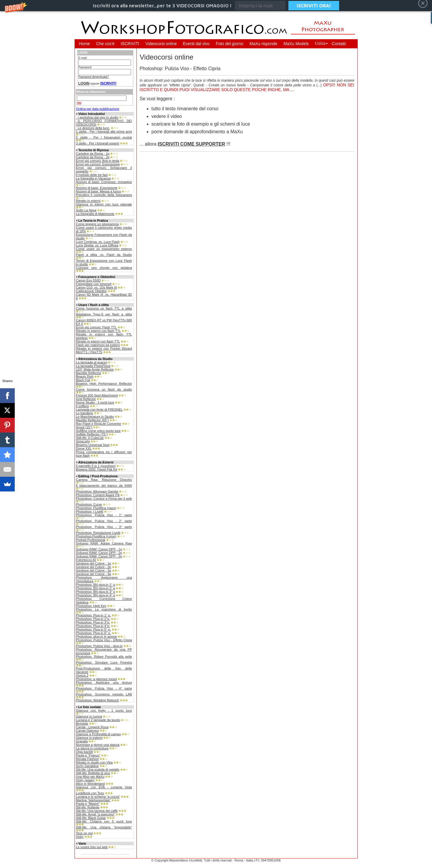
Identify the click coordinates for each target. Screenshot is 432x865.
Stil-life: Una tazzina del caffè (97, 811)
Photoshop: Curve (89, 504)
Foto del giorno (229, 43)
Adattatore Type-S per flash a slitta (104, 314)
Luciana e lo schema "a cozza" (98, 796)
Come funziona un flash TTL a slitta (104, 308)
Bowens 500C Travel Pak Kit (96, 469)
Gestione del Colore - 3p (93, 570)
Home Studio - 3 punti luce (95, 402)
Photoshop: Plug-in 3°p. (93, 622)
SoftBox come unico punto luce (98, 430)
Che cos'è (105, 43)
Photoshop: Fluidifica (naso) (96, 508)
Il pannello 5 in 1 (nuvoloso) (96, 466)
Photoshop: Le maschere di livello (104, 609)
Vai (79, 102)
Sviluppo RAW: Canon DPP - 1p (99, 549)
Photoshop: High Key (91, 606)
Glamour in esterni (89, 737)
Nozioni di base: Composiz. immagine (104, 182)
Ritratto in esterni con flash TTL (98, 331)
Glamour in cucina (89, 716)
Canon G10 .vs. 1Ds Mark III (96, 287)
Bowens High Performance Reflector (104, 383)
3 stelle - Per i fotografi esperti (97, 143)
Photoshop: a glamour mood (96, 679)
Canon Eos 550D (88, 280)
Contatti (339, 43)
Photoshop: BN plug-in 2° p (95, 588)
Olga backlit (84, 752)
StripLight (83, 441)
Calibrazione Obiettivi (91, 291)
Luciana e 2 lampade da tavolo (98, 720)
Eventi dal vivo (196, 43)
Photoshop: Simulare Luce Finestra (104, 662)
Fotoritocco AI (86, 560)
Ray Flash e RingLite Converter (98, 423)
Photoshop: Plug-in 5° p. (93, 629)
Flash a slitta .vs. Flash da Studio (104, 254)
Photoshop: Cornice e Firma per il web (104, 498)
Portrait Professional (90, 540)
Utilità (320, 43)
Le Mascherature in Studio (95, 416)
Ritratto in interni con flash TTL (98, 341)
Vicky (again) (85, 780)
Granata (82, 741)
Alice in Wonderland (90, 783)
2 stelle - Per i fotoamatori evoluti (104, 137)
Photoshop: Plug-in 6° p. (93, 633)
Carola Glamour (87, 730)
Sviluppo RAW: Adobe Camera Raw (104, 543)
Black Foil (83, 380)
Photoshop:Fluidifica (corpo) (96, 536)
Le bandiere (84, 413)
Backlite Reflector (88, 373)
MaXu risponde (263, 43)
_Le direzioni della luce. (93, 128)
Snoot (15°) (84, 427)
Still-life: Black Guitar (91, 818)
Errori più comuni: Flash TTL (96, 327)
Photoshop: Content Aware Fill (98, 495)
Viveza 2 (82, 675)
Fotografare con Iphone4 (93, 284)
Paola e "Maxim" (88, 803)
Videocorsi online (161, 43)
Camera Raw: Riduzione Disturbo (104, 479)
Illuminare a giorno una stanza (97, 744)
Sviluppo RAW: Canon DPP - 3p (99, 556)
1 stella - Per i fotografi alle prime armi (104, 131)
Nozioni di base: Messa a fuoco (98, 191)
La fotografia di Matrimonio (95, 214)
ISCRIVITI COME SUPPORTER (191, 144)
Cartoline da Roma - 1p (93, 153)
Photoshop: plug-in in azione (96, 636)
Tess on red (84, 833)
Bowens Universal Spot (93, 445)
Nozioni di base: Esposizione (97, 188)
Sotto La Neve (86, 210)
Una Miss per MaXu (90, 776)
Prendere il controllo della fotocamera (104, 195)
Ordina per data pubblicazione (97, 109)
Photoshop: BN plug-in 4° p (95, 595)
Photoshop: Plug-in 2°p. (93, 619)
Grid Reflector (86, 399)
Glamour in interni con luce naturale (104, 204)
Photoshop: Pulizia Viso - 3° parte (104, 527)
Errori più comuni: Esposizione (98, 164)
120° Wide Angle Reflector (95, 369)
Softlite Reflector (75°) (92, 434)
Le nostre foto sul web (92, 847)
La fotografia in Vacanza (93, 178)
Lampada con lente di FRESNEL (99, 409)
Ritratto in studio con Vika (94, 762)
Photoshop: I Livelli (89, 511)
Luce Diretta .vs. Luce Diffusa (97, 245)
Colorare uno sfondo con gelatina (104, 267)
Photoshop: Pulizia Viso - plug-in (99, 646)
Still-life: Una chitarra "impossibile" (104, 827)
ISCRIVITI (130, 43)
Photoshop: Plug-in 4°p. (93, 626)
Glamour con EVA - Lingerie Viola (104, 787)
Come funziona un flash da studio (104, 389)
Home (84, 43)
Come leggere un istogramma (97, 224)
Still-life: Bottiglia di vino (93, 773)
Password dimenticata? (93, 76)
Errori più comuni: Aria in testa (97, 160)
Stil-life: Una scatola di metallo (97, 769)
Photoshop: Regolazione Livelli (98, 533)
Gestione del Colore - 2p (93, 567)
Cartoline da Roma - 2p (93, 157)
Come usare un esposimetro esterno (104, 249)
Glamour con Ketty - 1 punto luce (104, 710)
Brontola (82, 723)
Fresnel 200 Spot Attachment (97, 395)
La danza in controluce (92, 748)
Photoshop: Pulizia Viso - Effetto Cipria (104, 640)
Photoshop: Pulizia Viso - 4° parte (104, 688)
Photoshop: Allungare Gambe (97, 491)
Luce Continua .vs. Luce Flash (98, 242)
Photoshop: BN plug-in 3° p (95, 591)
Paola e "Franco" (88, 755)
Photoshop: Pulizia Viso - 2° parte (104, 521)
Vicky (80, 836)
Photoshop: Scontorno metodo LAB (104, 694)
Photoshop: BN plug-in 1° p (95, 584)
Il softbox (82, 406)
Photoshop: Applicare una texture (104, 682)
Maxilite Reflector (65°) (92, 420)
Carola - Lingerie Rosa (92, 727)
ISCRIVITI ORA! (314, 5)
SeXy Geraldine (87, 766)
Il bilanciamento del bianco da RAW (104, 485)
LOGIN (84, 83)
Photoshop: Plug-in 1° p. (93, 615)
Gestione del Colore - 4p (93, 574)
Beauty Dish (84, 376)
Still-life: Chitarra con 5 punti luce (104, 821)
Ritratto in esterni (88, 201)
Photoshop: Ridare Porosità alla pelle (104, 656)
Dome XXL (84, 448)
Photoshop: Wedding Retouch (97, 700)
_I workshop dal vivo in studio (97, 117)
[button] (216, 5)
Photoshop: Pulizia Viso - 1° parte (104, 515)
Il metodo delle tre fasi (92, 175)
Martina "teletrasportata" (93, 800)
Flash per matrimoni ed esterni (98, 345)
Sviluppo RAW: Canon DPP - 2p (99, 553)
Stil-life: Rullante (87, 807)
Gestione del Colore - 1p (93, 563)
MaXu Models (296, 43)
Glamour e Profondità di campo (98, 734)
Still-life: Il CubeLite (90, 438)
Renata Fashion (87, 759)
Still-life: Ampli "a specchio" (95, 814)
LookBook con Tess (90, 793)
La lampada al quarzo (91, 362)
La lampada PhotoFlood (93, 366)
